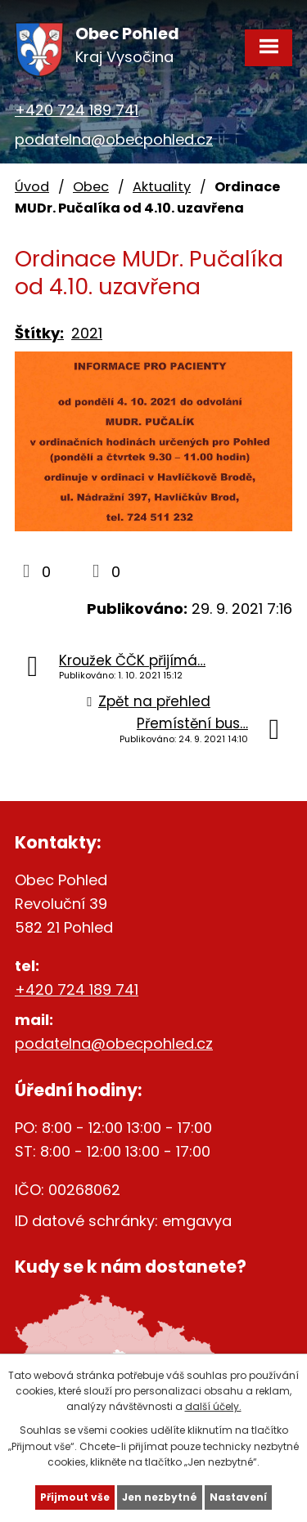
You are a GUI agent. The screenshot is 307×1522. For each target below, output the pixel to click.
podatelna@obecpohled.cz (114, 139)
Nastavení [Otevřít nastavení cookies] (238, 1497)
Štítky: (39, 333)
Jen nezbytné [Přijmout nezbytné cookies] (159, 1497)
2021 (86, 333)
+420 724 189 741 (76, 110)
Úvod (32, 186)
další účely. (213, 1406)
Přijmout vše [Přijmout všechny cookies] (75, 1497)
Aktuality (162, 186)
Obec (91, 186)
